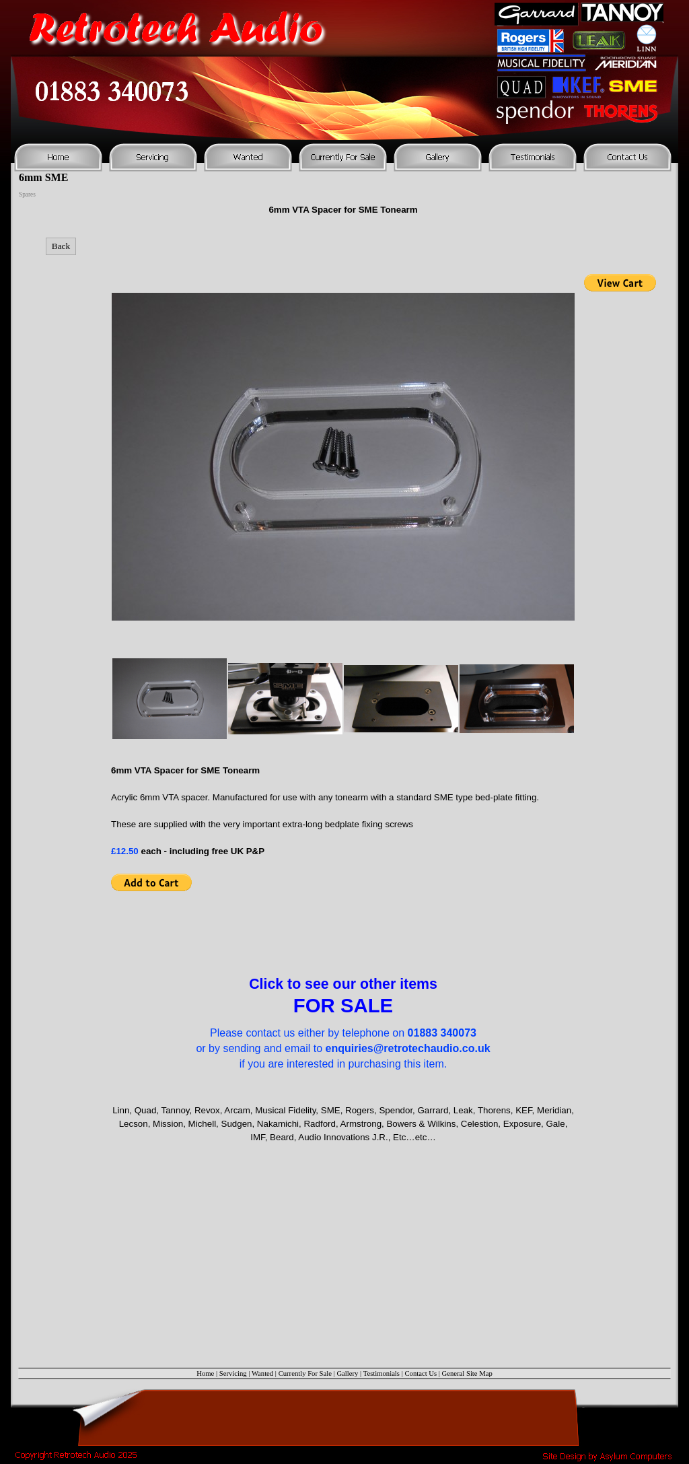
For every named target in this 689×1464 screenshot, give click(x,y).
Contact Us (420, 1373)
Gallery (347, 1373)
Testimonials (381, 1373)
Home (205, 1373)
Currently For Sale (305, 1373)
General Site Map (467, 1373)
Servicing (233, 1373)
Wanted (262, 1373)
